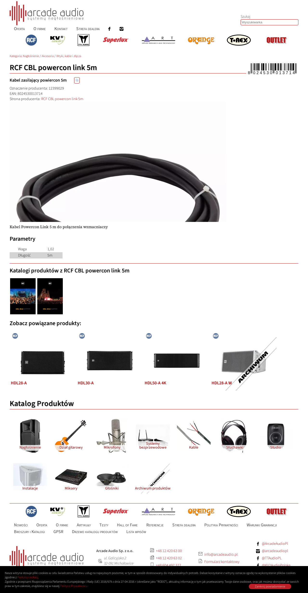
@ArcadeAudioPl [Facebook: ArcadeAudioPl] (275, 543)
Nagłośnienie (31, 56)
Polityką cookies (27, 577)
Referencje (155, 525)
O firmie (62, 525)
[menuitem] (109, 28)
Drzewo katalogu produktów (95, 532)
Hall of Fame (127, 525)
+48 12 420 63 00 (169, 551)
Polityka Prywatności (221, 525)
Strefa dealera (184, 525)
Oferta (41, 525)
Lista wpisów (136, 532)
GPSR (58, 532)
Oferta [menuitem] (19, 29)
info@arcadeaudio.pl (221, 554)
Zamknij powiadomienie (270, 586)
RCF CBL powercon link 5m (62, 99)
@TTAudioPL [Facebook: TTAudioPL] (272, 558)
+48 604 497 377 (168, 565)
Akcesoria (48, 56)
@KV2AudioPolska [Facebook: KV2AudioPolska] (276, 565)
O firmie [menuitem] (39, 29)
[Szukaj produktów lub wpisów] (269, 22)
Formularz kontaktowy (221, 561)
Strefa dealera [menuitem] (88, 29)
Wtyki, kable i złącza (68, 56)
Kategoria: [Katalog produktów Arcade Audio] (16, 56)
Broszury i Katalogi (29, 532)
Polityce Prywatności (73, 586)
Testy (103, 525)
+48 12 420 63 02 (169, 558)
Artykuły (84, 525)
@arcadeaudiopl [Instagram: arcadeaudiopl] (275, 551)
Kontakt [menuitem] (61, 29)
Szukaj (245, 16)
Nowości (21, 525)
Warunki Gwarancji (262, 525)
